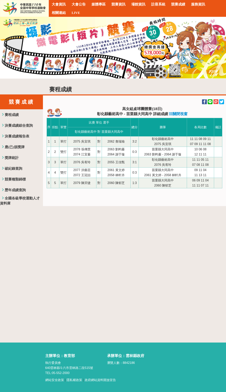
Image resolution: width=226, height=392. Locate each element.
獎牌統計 (12, 158)
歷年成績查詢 (15, 190)
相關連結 (59, 13)
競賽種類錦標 (15, 179)
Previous (7, 48)
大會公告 (79, 4)
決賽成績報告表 (17, 136)
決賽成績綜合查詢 (19, 125)
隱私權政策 (74, 380)
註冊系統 (158, 4)
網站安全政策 (54, 380)
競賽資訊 (118, 4)
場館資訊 (138, 4)
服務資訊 (198, 4)
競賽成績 (178, 4)
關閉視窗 (178, 114)
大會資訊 (59, 4)
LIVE (76, 13)
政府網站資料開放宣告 (100, 380)
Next (219, 48)
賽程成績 (12, 115)
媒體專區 (99, 4)
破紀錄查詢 (13, 168)
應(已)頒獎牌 (15, 147)
